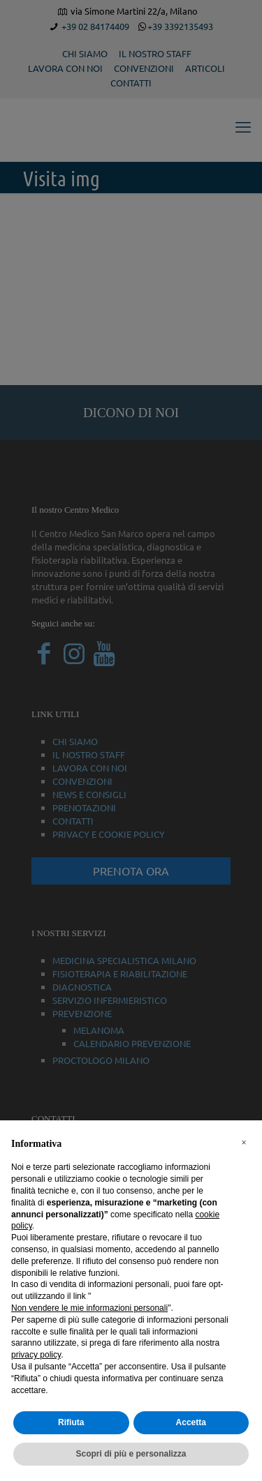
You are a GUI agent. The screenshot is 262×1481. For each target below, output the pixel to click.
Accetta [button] (191, 1422)
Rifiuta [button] (71, 1422)
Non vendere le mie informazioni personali (89, 1308)
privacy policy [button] (36, 1355)
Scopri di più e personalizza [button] (130, 1454)
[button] (244, 1143)
